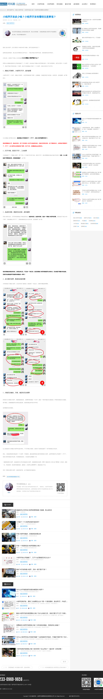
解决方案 (68, 4)
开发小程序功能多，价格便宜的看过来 (28, 535)
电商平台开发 (87, 217)
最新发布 (8, 584)
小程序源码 (50, 4)
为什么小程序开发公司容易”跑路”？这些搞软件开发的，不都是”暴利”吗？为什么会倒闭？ (39, 639)
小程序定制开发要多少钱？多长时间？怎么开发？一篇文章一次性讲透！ (35, 651)
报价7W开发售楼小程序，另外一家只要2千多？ (30, 571)
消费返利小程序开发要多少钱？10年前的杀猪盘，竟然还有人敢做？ (34, 627)
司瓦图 (84, 220)
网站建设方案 (84, 223)
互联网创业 (92, 220)
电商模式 (84, 226)
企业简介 (85, 4)
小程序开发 (22, 512)
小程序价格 (40, 4)
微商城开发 (76, 220)
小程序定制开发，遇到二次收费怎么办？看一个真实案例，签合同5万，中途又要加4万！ (39, 603)
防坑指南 (60, 4)
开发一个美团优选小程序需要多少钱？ (28, 547)
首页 (33, 4)
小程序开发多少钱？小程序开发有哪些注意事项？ (36, 10)
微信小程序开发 (19, 10)
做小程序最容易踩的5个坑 (13, 476)
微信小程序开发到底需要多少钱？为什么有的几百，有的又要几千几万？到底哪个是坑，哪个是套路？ (42, 615)
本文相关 (8, 504)
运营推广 (76, 226)
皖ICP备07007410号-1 (74, 696)
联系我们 (93, 4)
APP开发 (76, 223)
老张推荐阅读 (94, 223)
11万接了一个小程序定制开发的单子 (28, 524)
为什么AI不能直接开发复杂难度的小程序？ (29, 591)
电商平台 (12, 10)
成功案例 (76, 4)
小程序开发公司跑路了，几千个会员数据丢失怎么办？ (32, 559)
